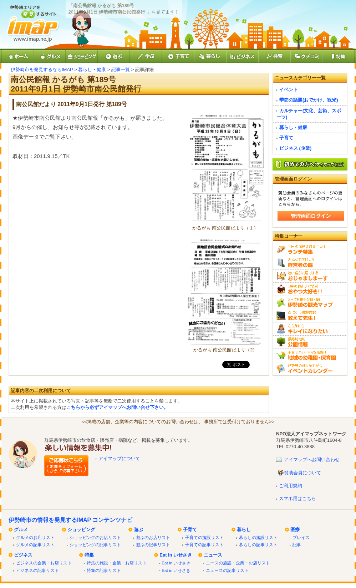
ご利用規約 (290, 485)
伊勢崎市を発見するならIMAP (42, 69)
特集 (89, 555)
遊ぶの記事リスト (153, 544)
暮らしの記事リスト (258, 544)
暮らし (244, 529)
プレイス (301, 537)
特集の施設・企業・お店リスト (117, 562)
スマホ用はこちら (297, 498)
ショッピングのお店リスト (95, 537)
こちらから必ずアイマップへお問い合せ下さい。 (117, 407)
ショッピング (81, 529)
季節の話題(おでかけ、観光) (308, 100)
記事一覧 (120, 69)
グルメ (21, 529)
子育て (286, 137)
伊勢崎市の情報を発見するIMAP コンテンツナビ (70, 520)
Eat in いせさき (175, 555)
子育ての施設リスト (204, 537)
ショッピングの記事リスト (95, 544)
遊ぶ (138, 529)
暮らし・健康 (92, 69)
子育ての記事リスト (204, 544)
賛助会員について (302, 472)
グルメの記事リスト (35, 544)
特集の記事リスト (104, 570)
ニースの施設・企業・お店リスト (238, 562)
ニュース (213, 555)
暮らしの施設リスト (258, 537)
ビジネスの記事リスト (37, 570)
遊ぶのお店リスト (153, 537)
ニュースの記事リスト (227, 570)
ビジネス (23, 555)
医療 (295, 529)
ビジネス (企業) (295, 148)
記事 (297, 544)
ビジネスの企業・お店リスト (44, 562)
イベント (288, 89)
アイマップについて (119, 458)
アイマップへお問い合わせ (312, 459)
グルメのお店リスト (35, 537)
